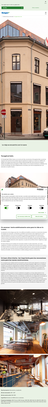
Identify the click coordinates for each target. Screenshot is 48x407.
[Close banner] (46, 189)
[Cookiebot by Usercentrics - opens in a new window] (37, 190)
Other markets (35, 7)
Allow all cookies (39, 216)
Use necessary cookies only (24, 216)
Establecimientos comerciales (8, 16)
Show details (41, 212)
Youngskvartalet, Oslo (18, 16)
